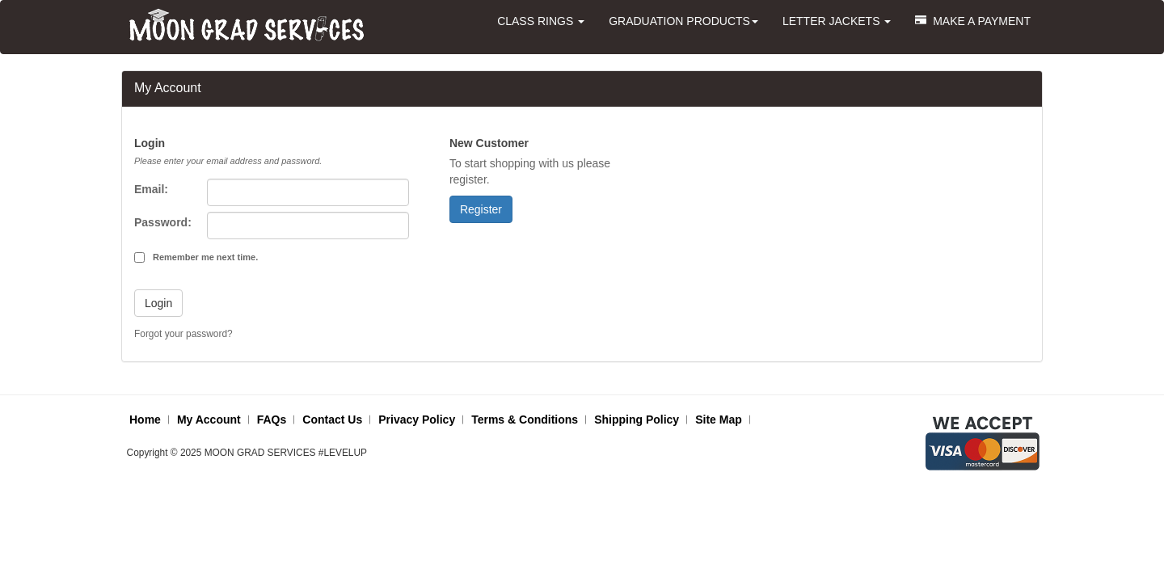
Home (145, 419)
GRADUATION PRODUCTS (683, 21)
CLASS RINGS (540, 21)
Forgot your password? (183, 334)
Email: (151, 189)
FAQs (272, 419)
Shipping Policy (636, 419)
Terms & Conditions (524, 419)
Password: (163, 222)
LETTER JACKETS (836, 21)
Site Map (718, 419)
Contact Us (332, 419)
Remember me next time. (205, 257)
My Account (209, 419)
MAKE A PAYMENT (973, 21)
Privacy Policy (416, 419)
